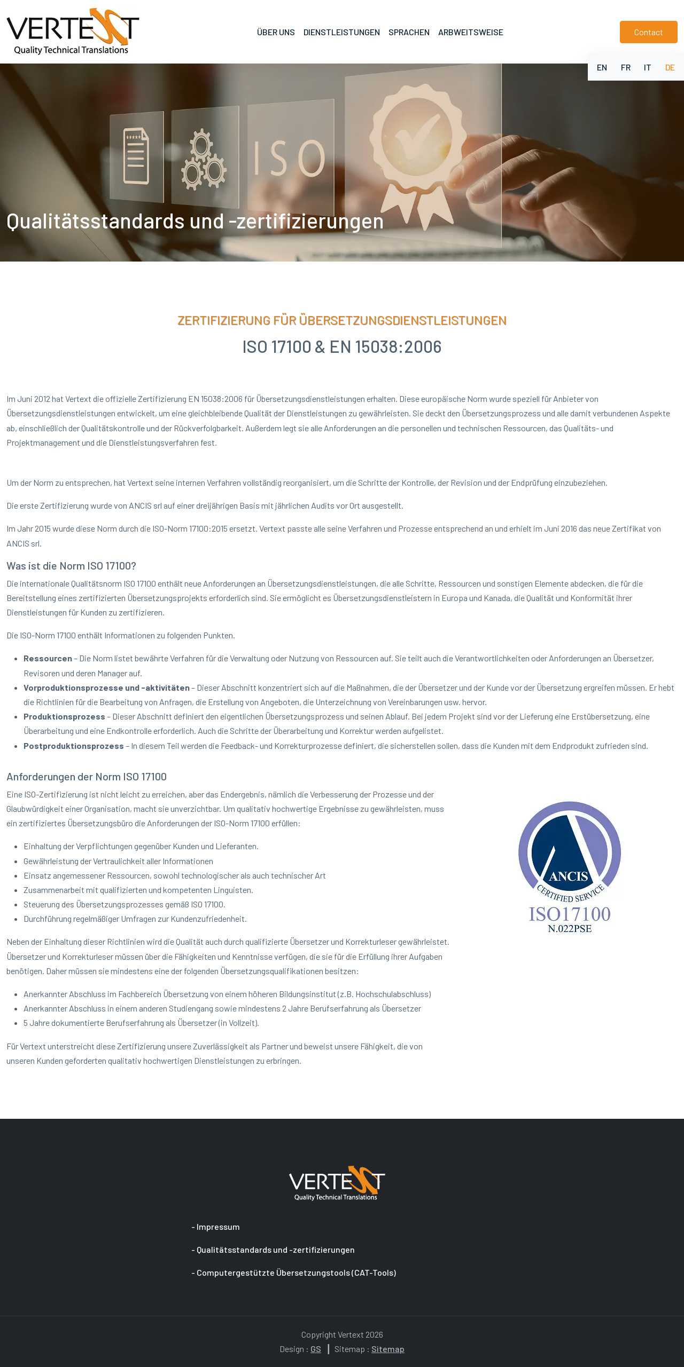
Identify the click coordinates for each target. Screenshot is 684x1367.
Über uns (276, 32)
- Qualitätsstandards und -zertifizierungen (273, 1249)
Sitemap (388, 1349)
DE (670, 67)
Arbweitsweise (470, 32)
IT (647, 67)
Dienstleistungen (342, 32)
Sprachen (409, 32)
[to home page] (73, 31)
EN (602, 67)
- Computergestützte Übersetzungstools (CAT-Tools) (294, 1272)
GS (315, 1349)
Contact (648, 32)
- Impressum (216, 1226)
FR (626, 67)
